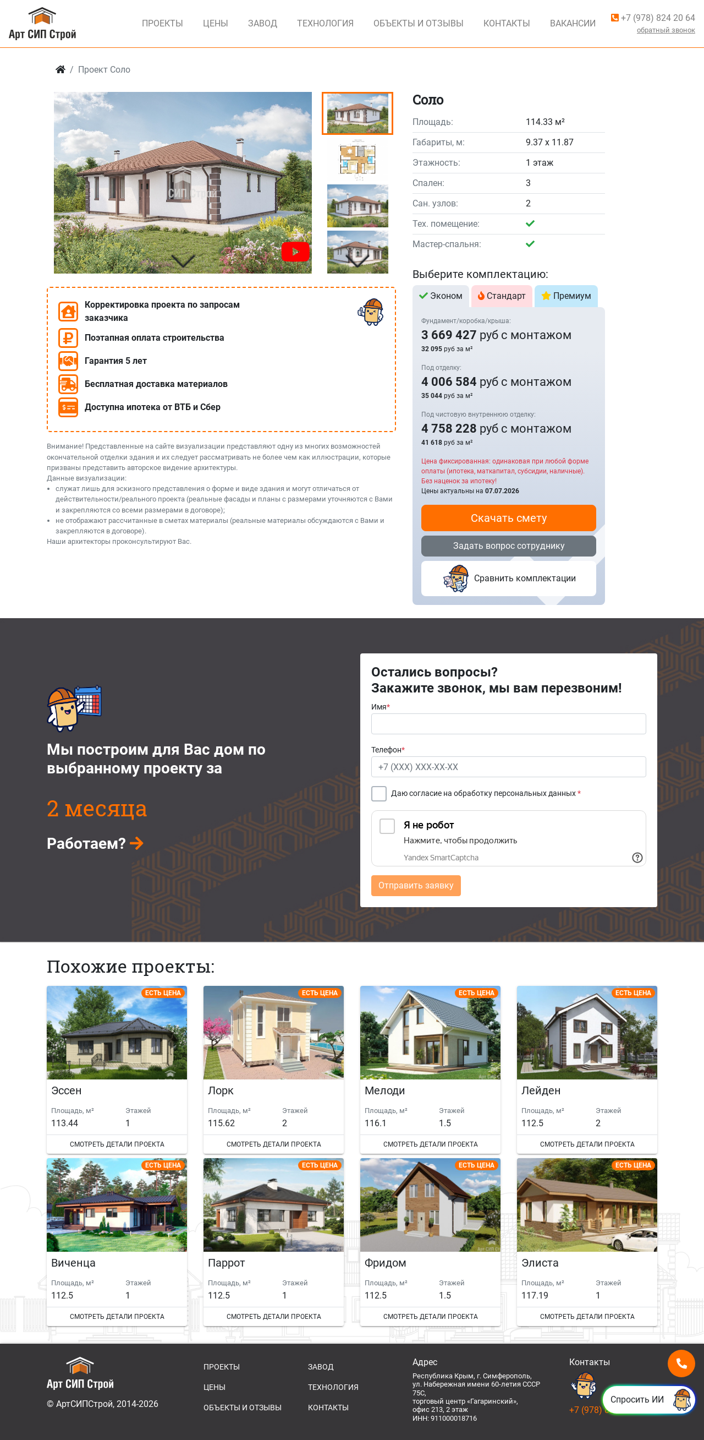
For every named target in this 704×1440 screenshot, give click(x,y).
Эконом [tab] (441, 296)
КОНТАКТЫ (328, 1407)
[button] (182, 261)
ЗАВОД (321, 1366)
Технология (325, 23)
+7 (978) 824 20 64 (653, 18)
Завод (262, 23)
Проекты (162, 23)
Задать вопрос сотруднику (509, 546)
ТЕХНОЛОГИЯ (333, 1387)
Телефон (388, 750)
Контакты (506, 23)
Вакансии (573, 23)
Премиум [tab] (566, 296)
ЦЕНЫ (215, 1387)
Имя (380, 707)
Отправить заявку (416, 885)
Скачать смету (509, 518)
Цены (215, 23)
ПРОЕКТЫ (222, 1366)
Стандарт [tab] (502, 296)
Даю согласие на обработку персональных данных (486, 793)
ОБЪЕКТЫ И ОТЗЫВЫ (243, 1407)
